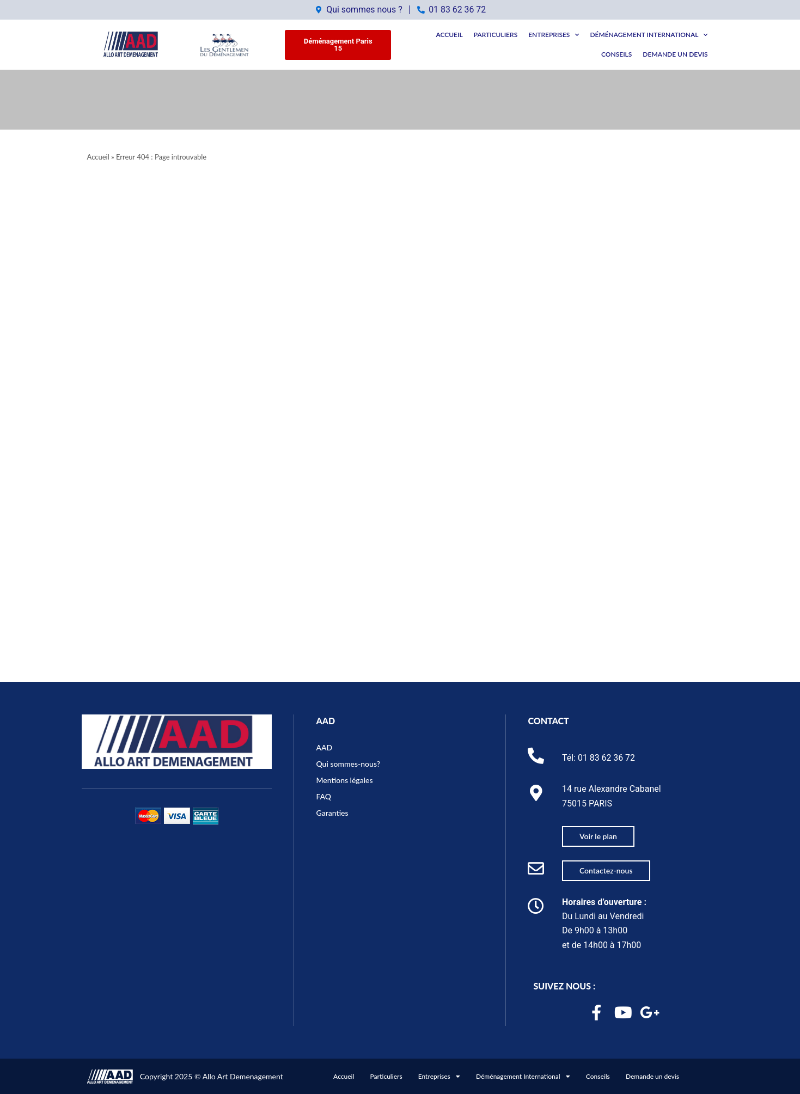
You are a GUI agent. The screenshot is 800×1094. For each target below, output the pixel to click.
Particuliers (496, 34)
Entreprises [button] (553, 34)
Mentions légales (344, 779)
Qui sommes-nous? (348, 763)
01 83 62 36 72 (607, 757)
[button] (337, 44)
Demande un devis (675, 54)
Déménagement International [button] (648, 34)
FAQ (323, 795)
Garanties (332, 812)
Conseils (616, 54)
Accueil (449, 34)
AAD (325, 719)
